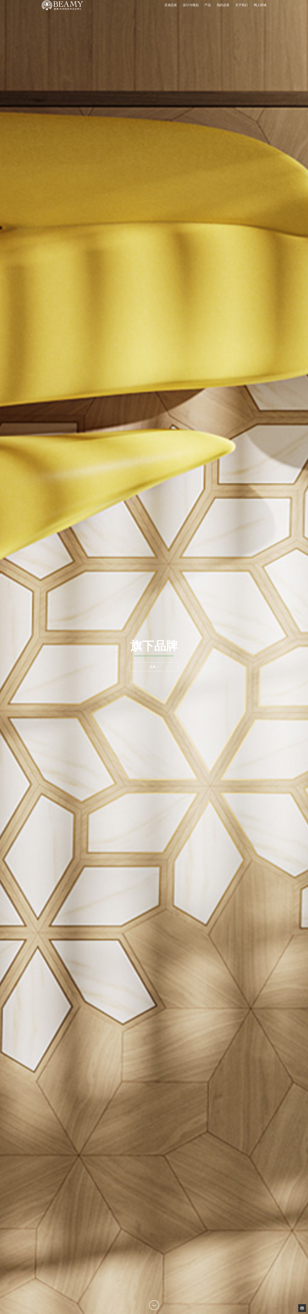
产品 (208, 11)
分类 (154, 666)
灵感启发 (170, 11)
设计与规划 (191, 11)
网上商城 (260, 11)
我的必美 (223, 11)
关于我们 (241, 11)
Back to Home (302, 1308)
